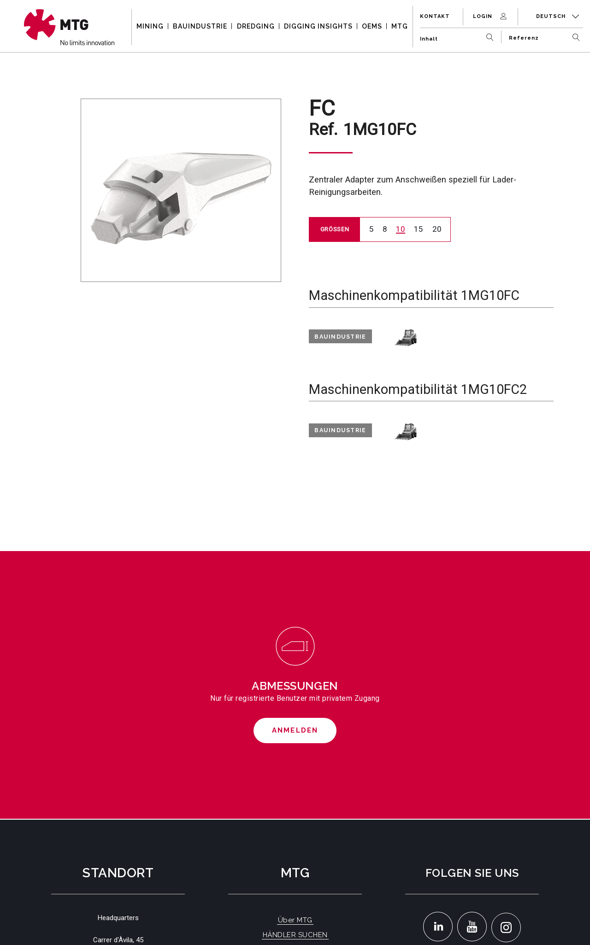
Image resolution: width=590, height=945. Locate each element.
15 (418, 229)
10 (400, 229)
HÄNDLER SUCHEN (295, 935)
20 (437, 229)
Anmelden (295, 730)
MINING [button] (150, 26)
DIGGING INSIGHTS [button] (318, 26)
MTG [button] (399, 26)
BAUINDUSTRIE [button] (200, 26)
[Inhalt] (459, 35)
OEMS (372, 26)
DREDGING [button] (256, 26)
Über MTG (295, 920)
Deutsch (557, 16)
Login (490, 16)
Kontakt (435, 16)
